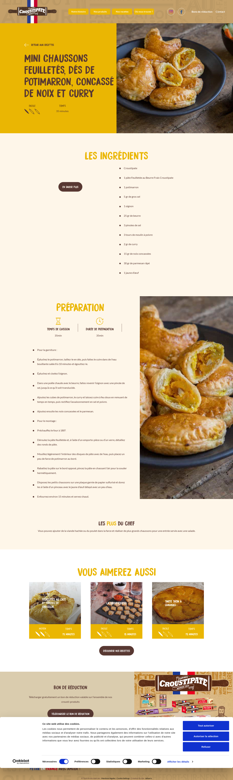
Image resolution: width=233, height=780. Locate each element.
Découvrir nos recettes (116, 650)
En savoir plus (70, 186)
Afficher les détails (178, 773)
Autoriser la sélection (206, 748)
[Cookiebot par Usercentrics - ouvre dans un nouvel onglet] (21, 773)
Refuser (206, 758)
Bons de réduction (202, 11)
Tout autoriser (206, 737)
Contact (220, 11)
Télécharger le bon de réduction (70, 713)
